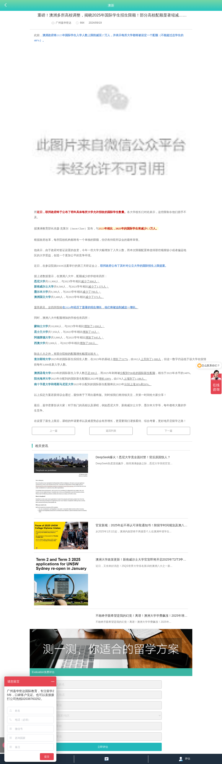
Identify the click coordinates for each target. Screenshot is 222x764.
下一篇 (168, 430)
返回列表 (111, 430)
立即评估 (103, 746)
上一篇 (53, 430)
